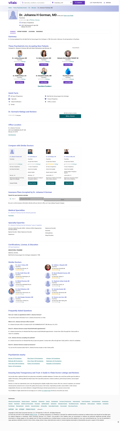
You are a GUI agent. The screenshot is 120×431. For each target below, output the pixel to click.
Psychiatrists (105, 402)
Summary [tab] (13, 31)
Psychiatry (11, 214)
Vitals (80, 138)
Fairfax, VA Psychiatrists (33, 362)
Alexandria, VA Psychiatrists (53, 362)
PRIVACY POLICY (30, 408)
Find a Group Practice (73, 405)
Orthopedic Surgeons (62, 402)
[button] (73, 131)
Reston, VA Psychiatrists (14, 365)
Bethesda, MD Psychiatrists (15, 360)
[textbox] (36, 3)
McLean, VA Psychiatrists (15, 357)
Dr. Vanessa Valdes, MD (69, 156)
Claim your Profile (68, 15)
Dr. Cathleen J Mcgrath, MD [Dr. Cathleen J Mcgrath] (59, 264)
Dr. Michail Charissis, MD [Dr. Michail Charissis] (22, 280)
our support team (46, 390)
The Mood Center (68, 75)
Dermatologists (54, 400)
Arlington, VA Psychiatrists (53, 357)
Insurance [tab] (39, 31)
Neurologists (17, 402)
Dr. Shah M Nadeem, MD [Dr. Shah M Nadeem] (22, 288)
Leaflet (71, 138)
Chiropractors (41, 400)
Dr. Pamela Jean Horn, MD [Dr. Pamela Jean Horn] (59, 296)
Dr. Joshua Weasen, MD (19, 58)
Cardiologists (34, 400)
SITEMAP (21, 408)
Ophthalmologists (45, 402)
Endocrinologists (76, 400)
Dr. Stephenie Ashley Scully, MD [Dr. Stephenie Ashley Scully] (60, 280)
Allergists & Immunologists (14, 400)
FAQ (16, 408)
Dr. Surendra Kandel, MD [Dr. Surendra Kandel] (59, 288)
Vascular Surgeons (35, 405)
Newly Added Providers (54, 405)
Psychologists (11, 405)
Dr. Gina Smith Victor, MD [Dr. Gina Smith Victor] (22, 272)
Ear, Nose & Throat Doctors (65, 400)
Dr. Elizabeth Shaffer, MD (44, 75)
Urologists (27, 405)
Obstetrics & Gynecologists (27, 402)
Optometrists (53, 402)
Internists (10, 402)
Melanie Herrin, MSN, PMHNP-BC (68, 58)
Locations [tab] (32, 31)
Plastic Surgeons (91, 402)
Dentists (48, 400)
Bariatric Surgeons (26, 400)
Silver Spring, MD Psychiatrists (16, 362)
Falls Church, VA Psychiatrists (35, 357)
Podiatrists (98, 402)
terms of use (33, 414)
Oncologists (37, 402)
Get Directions (12, 135)
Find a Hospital (63, 405)
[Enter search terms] (59, 198)
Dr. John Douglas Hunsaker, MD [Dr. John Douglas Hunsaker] (24, 296)
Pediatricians (83, 402)
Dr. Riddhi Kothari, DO (19, 75)
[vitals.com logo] (12, 2)
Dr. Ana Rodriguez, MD (51, 156)
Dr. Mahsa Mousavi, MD (43, 58)
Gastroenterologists (96, 400)
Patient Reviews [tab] (22, 31)
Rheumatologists (20, 405)
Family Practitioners (86, 400)
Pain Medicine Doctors (74, 402)
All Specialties (44, 405)
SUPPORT (11, 408)
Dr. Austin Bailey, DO (32, 156)
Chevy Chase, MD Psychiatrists (35, 360)
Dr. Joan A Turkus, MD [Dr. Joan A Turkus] (22, 264)
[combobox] (36, 3)
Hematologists (105, 400)
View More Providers (44, 86)
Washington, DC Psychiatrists (54, 360)
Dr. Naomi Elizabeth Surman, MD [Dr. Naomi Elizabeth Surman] (61, 272)
